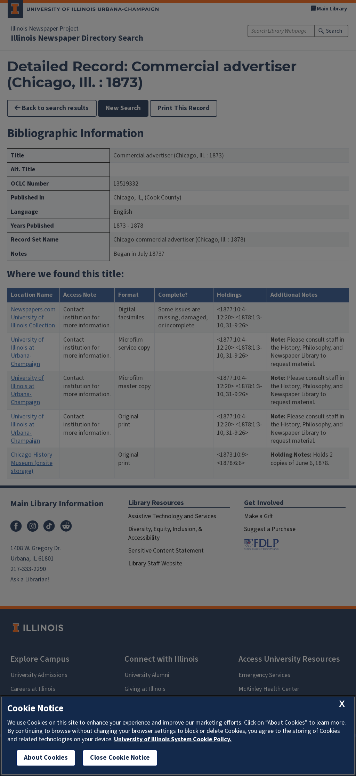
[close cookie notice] (341, 704)
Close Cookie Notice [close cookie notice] (120, 757)
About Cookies (46, 757)
